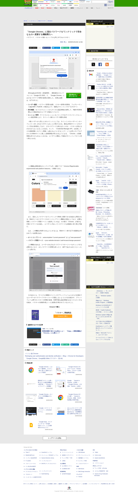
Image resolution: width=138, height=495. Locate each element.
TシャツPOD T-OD (67, 458)
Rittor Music (63, 450)
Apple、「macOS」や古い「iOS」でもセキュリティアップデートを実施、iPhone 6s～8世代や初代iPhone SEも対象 (104, 184)
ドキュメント (80, 8)
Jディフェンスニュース (84, 455)
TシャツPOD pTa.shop (101, 468)
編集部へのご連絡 (62, 483)
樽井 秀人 (63, 42)
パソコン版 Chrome (31, 353)
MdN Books (81, 468)
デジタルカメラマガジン (32, 471)
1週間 (103, 24)
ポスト (34, 47)
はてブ (57, 47)
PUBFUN (95, 460)
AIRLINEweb (81, 452)
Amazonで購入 (63, 316)
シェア (47, 47)
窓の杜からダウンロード (74, 95)
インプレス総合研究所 (31, 458)
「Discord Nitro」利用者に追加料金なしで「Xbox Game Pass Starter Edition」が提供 (104, 110)
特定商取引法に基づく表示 (108, 483)
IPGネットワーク (97, 466)
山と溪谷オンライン (67, 466)
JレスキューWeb (82, 460)
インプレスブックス (46, 471)
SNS (87, 8)
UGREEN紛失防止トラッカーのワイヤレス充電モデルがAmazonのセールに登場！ (104, 196)
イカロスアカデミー (83, 463)
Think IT (28, 452)
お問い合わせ (42, 483)
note (66, 47)
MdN (78, 466)
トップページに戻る (54, 438)
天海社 (96, 452)
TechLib (80, 476)
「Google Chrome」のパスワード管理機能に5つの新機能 (45, 396)
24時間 (96, 24)
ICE (94, 450)
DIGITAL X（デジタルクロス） (49, 463)
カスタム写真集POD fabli (101, 471)
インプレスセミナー (46, 460)
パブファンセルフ (99, 463)
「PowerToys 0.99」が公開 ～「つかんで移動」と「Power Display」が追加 (104, 133)
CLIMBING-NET (66, 468)
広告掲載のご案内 (52, 483)
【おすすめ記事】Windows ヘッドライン (102, 287)
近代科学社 (63, 471)
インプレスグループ (94, 483)
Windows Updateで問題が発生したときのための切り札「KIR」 (104, 316)
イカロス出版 (80, 450)
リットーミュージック (67, 452)
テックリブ (79, 474)
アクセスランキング (97, 21)
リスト (39, 47)
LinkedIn (76, 47)
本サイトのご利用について (30, 483)
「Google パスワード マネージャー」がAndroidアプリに (45, 410)
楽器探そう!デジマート (68, 455)
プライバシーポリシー (75, 483)
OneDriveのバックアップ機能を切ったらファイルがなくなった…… (104, 328)
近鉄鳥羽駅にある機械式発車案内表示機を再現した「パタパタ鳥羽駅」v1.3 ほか (104, 99)
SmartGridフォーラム (46, 452)
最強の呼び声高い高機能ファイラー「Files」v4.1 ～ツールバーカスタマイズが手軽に (104, 124)
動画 (92, 8)
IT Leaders (28, 460)
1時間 (89, 24)
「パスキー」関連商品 (62, 313)
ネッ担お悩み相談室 (31, 466)
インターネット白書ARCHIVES (33, 477)
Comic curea (98, 455)
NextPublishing (45, 474)
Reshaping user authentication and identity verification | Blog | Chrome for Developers (54, 356)
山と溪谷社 (63, 463)
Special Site (94, 51)
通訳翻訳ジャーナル (83, 458)
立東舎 (63, 460)
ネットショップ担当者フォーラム (49, 455)
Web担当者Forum (30, 455)
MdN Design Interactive (84, 471)
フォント (98, 8)
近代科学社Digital (66, 474)
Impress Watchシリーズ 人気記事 (101, 257)
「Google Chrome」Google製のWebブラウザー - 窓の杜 (44, 358)
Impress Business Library (47, 458)
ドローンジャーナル (31, 463)
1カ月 (110, 24)
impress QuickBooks (100, 458)
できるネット (29, 474)
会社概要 (85, 483)
